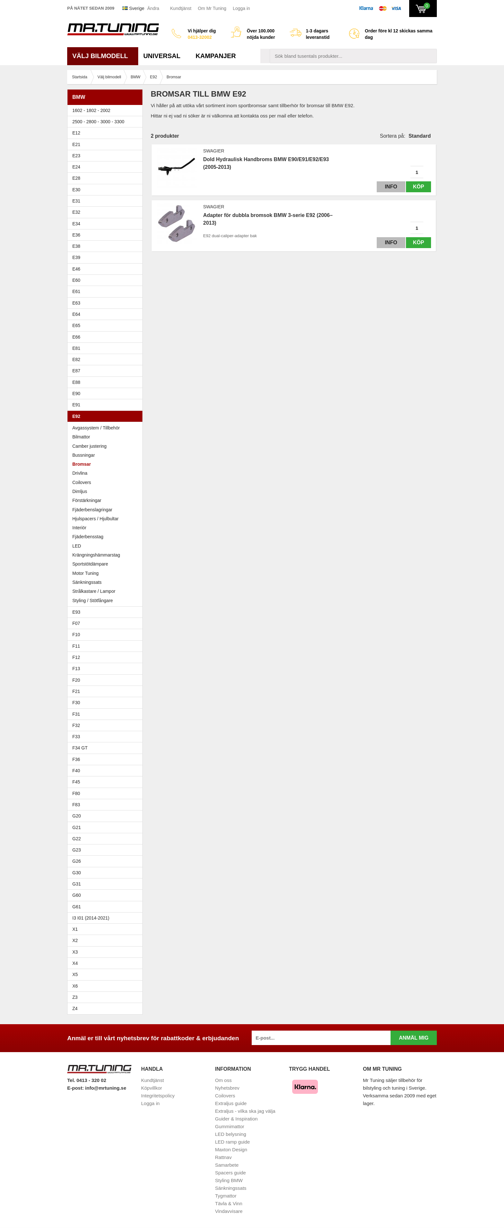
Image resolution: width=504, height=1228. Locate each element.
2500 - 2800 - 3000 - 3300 (106, 121)
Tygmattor (226, 1195)
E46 (106, 269)
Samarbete (227, 1165)
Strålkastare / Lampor (93, 591)
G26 (76, 861)
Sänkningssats (87, 582)
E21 (106, 144)
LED (76, 546)
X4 (106, 963)
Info (388, 186)
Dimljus (79, 491)
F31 (106, 714)
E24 (106, 166)
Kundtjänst (180, 8)
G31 (76, 883)
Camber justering (89, 446)
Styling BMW (229, 1180)
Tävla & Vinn (228, 1203)
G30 (76, 872)
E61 (106, 291)
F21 (76, 691)
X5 (106, 974)
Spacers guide (230, 1172)
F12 (106, 657)
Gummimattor (229, 1126)
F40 (76, 770)
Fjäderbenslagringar (92, 509)
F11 (106, 646)
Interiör (79, 527)
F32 (76, 725)
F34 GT (106, 747)
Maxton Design (231, 1149)
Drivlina (79, 473)
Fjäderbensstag (88, 536)
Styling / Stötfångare (92, 600)
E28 (106, 178)
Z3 (106, 997)
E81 (106, 348)
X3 (106, 952)
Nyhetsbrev (227, 1088)
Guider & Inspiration (236, 1118)
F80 (76, 793)
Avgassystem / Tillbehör (96, 427)
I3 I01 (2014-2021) (90, 918)
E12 (106, 132)
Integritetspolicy (158, 1095)
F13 (106, 668)
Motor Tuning (85, 573)
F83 (76, 804)
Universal (164, 55)
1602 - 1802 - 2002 (106, 110)
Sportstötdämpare (90, 563)
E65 (106, 325)
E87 (106, 370)
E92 (106, 416)
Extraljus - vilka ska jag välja (245, 1111)
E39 (106, 257)
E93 (106, 612)
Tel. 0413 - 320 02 (86, 1080)
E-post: (76, 1088)
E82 (106, 359)
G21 (76, 827)
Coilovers (81, 482)
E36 (106, 235)
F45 (76, 781)
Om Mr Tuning (212, 8)
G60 (76, 895)
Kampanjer (216, 55)
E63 (106, 303)
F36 (76, 759)
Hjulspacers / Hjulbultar (95, 518)
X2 (75, 940)
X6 (75, 986)
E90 (106, 393)
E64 (106, 314)
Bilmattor (81, 436)
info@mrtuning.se (105, 1088)
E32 (76, 212)
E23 (106, 155)
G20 (76, 815)
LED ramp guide (232, 1142)
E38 (106, 246)
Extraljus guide (231, 1103)
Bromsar (81, 464)
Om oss (223, 1080)
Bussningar (106, 455)
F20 (106, 680)
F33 (76, 736)
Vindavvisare (229, 1211)
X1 (106, 929)
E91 (106, 404)
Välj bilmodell (102, 55)
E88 (106, 382)
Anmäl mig (413, 1038)
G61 (76, 906)
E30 (106, 189)
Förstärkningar (86, 500)
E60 (106, 280)
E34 (106, 223)
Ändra (153, 8)
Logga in (241, 8)
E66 (106, 337)
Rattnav (223, 1157)
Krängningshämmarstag (96, 555)
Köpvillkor (151, 1088)
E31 (76, 200)
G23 (76, 849)
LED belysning (230, 1134)
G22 (76, 838)
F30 (106, 702)
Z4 (106, 1008)
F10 (106, 634)
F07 (106, 623)
